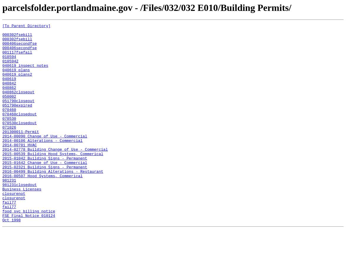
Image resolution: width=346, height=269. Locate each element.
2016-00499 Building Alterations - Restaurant (52, 201)
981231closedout (19, 217)
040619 (9, 90)
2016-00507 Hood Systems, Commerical (42, 206)
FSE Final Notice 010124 (28, 254)
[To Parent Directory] (26, 26)
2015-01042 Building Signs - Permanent (44, 185)
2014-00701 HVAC (19, 169)
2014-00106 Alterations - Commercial (42, 164)
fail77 (9, 238)
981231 (9, 212)
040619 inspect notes (25, 74)
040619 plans (16, 79)
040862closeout (18, 106)
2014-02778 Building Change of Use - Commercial (55, 174)
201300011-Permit (20, 153)
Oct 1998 (11, 259)
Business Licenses (21, 222)
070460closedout (19, 132)
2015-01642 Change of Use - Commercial (44, 190)
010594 (9, 63)
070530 (9, 137)
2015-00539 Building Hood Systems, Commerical (52, 180)
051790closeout (18, 116)
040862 (9, 100)
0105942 (10, 69)
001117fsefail (17, 58)
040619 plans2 (17, 84)
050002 (9, 111)
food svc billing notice (28, 249)
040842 (9, 95)
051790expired (17, 121)
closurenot (13, 227)
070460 (9, 127)
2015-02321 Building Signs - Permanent (44, 196)
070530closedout (19, 143)
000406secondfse (19, 47)
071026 (9, 148)
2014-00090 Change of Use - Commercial (44, 159)
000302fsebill (17, 37)
